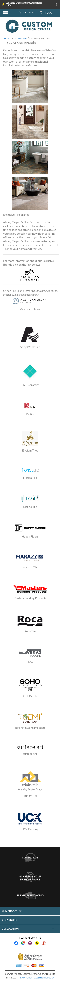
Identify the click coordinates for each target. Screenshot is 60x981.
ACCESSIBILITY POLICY (44, 978)
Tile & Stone (21, 38)
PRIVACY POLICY (25, 978)
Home (7, 38)
